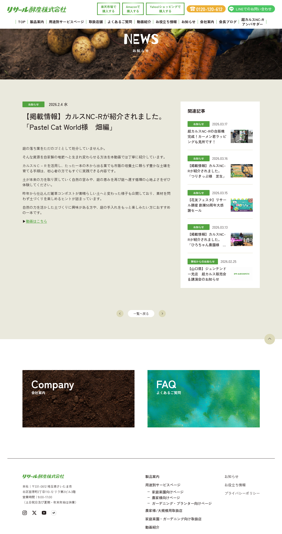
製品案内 (37, 21)
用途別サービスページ (66, 21)
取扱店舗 (96, 21)
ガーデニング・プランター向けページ (182, 503)
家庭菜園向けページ (168, 492)
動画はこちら (36, 221)
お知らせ (188, 21)
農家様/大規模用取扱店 (163, 510)
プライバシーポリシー (242, 493)
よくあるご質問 (119, 21)
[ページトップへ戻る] (269, 339)
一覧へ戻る (141, 313)
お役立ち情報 (166, 21)
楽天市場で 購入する (108, 8)
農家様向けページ (166, 497)
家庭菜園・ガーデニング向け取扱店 (173, 519)
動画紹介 (144, 21)
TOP (21, 21)
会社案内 (207, 21)
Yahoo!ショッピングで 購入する (165, 8)
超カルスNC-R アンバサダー (252, 22)
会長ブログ (228, 21)
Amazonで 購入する (133, 8)
